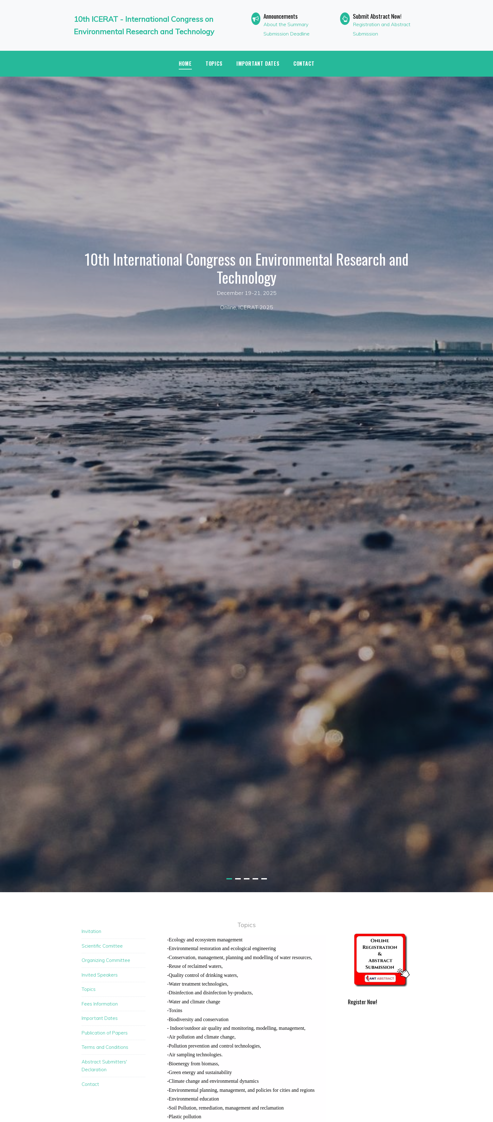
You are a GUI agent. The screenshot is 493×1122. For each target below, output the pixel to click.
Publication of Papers (105, 1033)
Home (185, 63)
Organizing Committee (106, 960)
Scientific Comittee (102, 946)
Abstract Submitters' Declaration (104, 1066)
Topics (89, 989)
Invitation (91, 931)
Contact (304, 63)
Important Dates (100, 1018)
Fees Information (100, 1004)
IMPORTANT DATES (258, 63)
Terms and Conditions (105, 1047)
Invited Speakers (100, 975)
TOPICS (214, 63)
